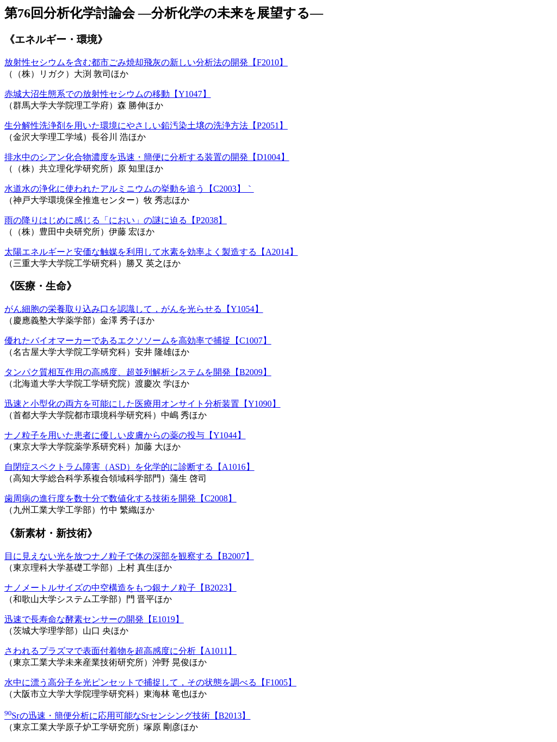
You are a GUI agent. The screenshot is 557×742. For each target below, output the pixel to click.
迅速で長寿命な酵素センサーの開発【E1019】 (94, 619)
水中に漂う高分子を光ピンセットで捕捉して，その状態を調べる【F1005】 (150, 682)
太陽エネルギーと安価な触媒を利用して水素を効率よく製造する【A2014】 (151, 251)
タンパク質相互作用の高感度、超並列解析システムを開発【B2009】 (137, 372)
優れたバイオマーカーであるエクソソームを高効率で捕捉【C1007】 (137, 340)
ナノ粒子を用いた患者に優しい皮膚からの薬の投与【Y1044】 (125, 435)
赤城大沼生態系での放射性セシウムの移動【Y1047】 (107, 94)
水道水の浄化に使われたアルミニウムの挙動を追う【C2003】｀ (129, 188)
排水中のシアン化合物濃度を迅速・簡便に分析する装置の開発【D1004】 (146, 157)
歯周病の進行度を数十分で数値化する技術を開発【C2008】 (120, 498)
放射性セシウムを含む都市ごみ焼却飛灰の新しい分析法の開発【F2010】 (146, 62)
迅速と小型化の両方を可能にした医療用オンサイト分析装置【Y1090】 (142, 403)
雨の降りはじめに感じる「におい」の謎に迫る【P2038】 (115, 220)
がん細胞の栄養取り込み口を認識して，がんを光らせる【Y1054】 (133, 309)
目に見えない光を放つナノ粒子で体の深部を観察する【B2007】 (129, 556)
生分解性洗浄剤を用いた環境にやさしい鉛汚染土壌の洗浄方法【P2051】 (146, 125)
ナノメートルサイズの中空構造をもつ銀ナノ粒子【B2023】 (120, 587)
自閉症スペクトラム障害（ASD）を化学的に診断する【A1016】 (129, 466)
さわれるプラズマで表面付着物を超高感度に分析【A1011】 (120, 650)
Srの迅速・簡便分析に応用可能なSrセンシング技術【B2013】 (127, 715)
